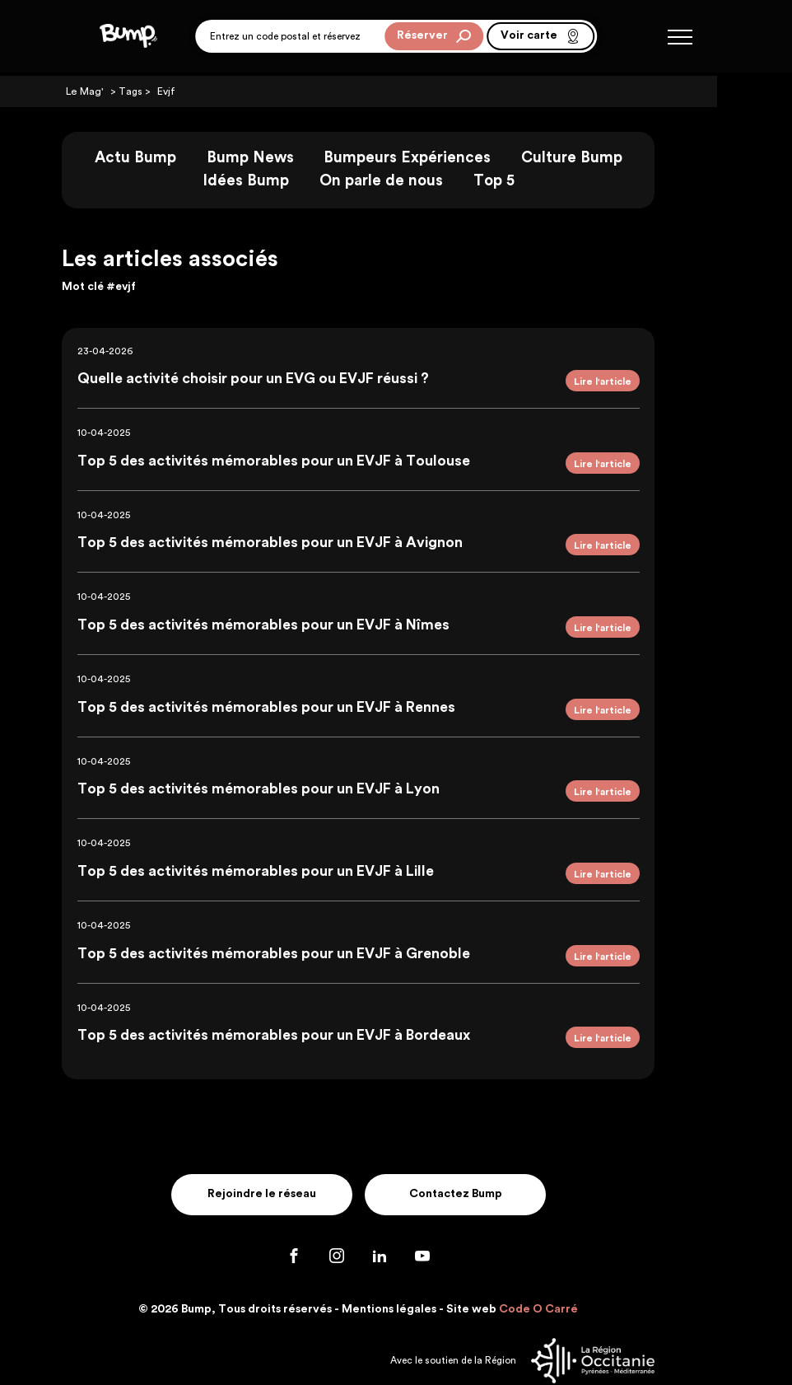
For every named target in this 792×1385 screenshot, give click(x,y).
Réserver (434, 37)
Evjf (201, 91)
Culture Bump (608, 158)
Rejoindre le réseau (298, 1156)
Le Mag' (121, 91)
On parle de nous (419, 181)
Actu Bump (173, 158)
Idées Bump (283, 181)
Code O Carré (576, 1270)
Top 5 (531, 181)
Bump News (287, 158)
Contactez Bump (494, 1156)
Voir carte (540, 37)
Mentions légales (427, 1270)
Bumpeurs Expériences (445, 158)
